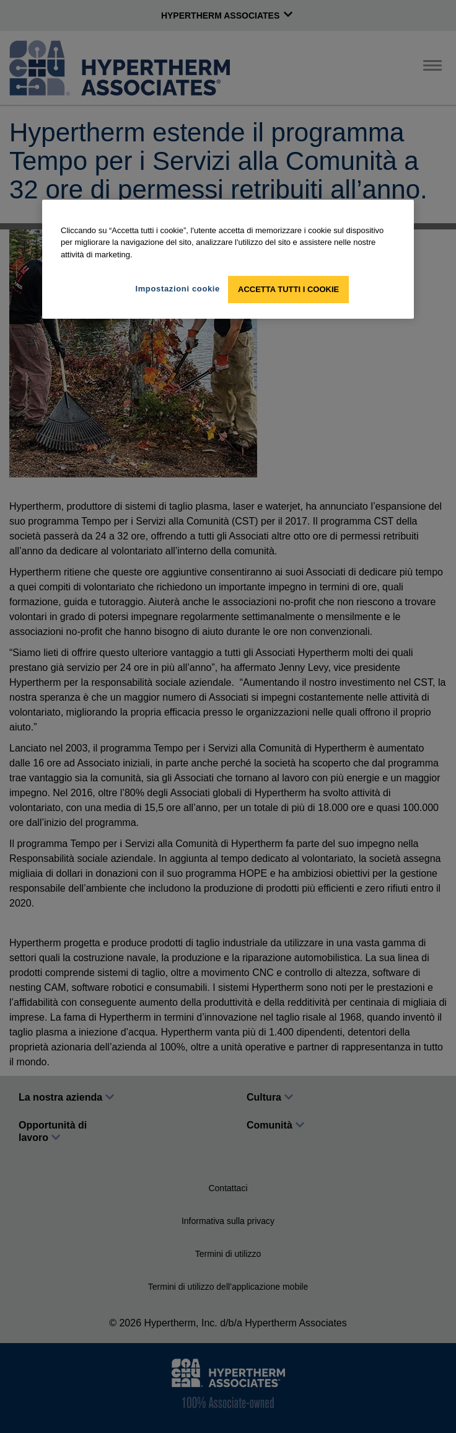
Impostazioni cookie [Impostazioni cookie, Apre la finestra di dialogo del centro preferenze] (177, 288)
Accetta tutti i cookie (288, 289)
